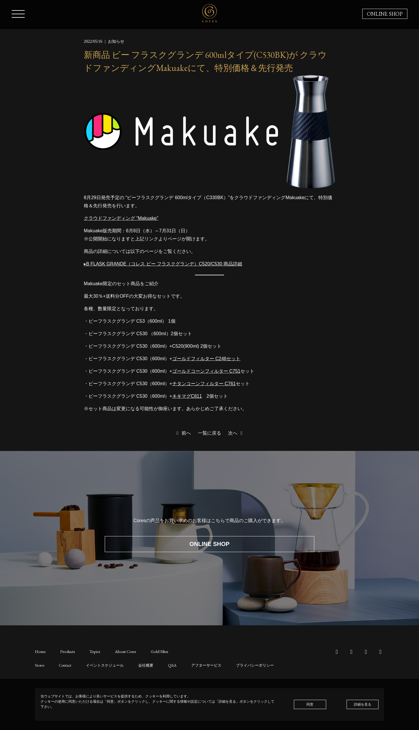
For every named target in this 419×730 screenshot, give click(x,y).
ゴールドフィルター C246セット (206, 358)
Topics (93, 651)
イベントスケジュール (100, 665)
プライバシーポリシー (243, 665)
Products (66, 651)
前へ (183, 433)
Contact (63, 665)
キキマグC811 (187, 396)
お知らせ (116, 41)
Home (40, 651)
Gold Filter (155, 651)
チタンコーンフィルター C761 (204, 383)
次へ (236, 433)
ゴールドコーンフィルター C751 (206, 371)
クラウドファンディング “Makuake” (121, 218)
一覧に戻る (209, 433)
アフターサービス (198, 665)
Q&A (165, 665)
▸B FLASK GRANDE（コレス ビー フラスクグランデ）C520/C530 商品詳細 (163, 263)
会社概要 (140, 665)
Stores (39, 665)
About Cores (122, 651)
